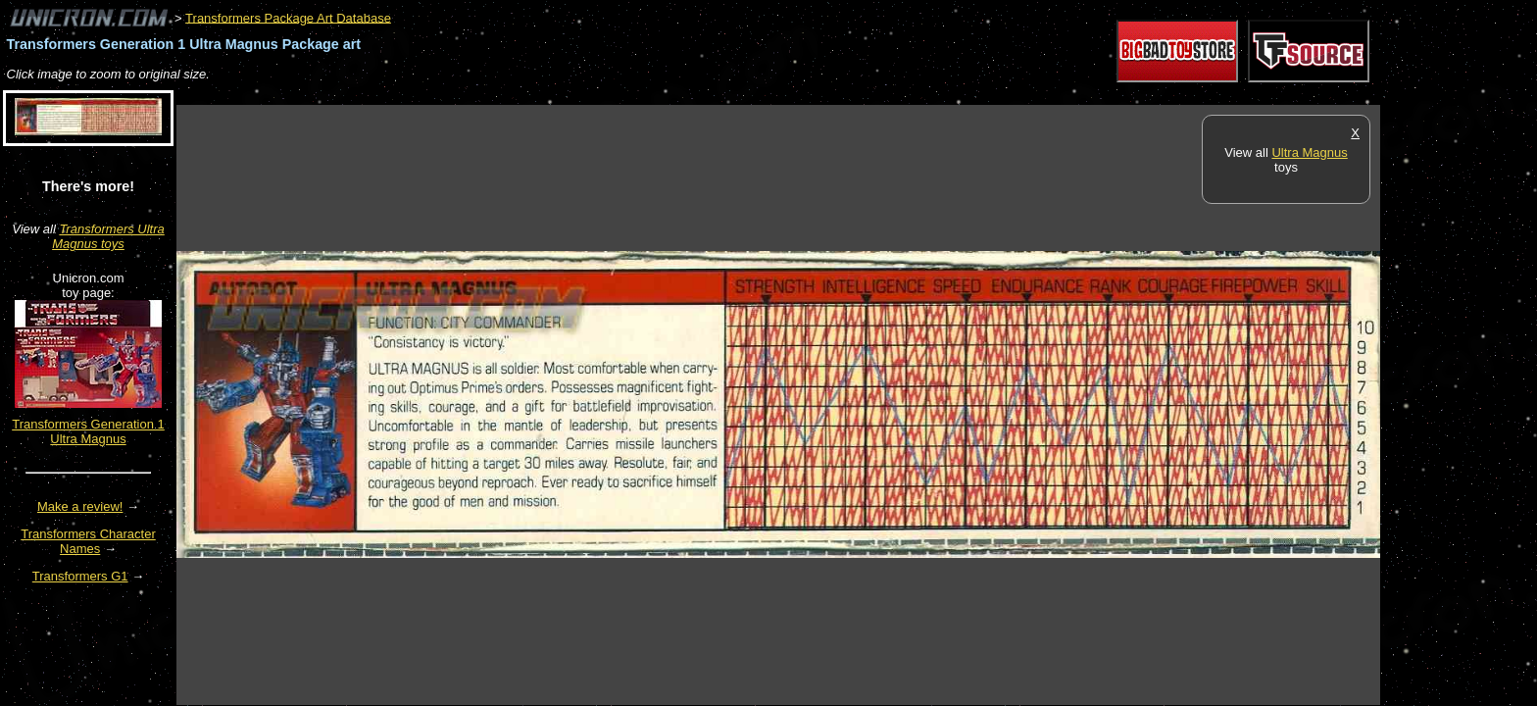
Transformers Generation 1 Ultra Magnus (88, 431)
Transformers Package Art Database (288, 17)
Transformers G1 (80, 576)
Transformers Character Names (88, 541)
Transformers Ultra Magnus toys (108, 236)
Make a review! (80, 506)
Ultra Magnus (1309, 152)
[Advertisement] (533, 94)
